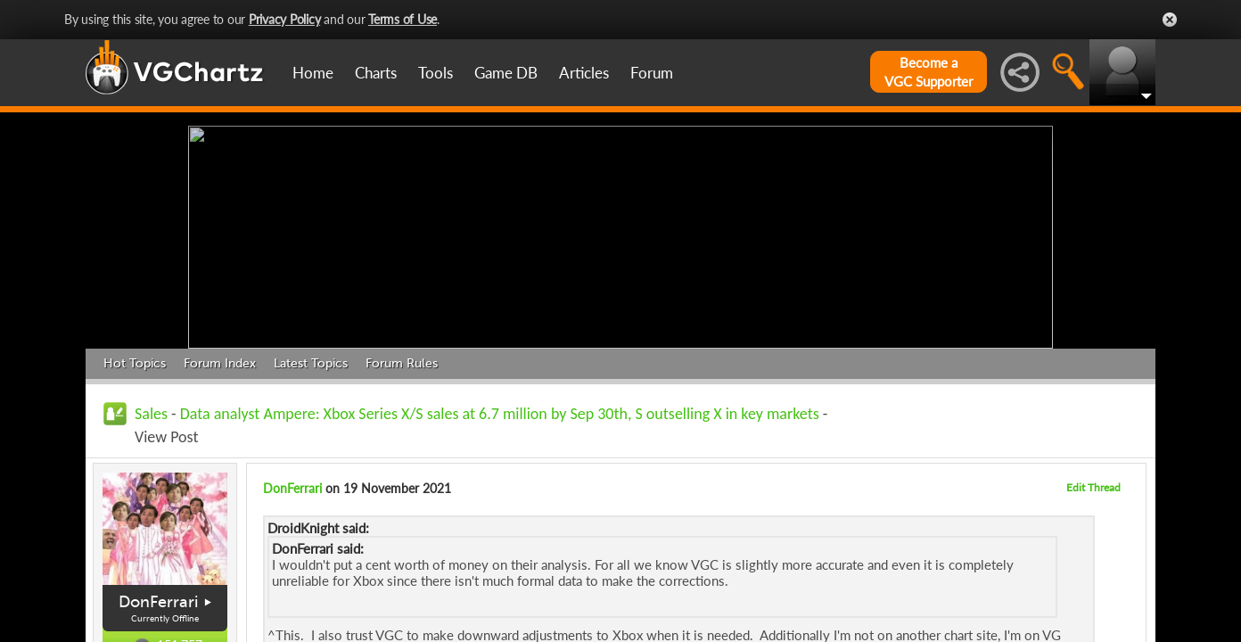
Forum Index (220, 363)
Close (1170, 19)
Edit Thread (1093, 487)
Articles (584, 72)
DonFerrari (158, 602)
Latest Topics (311, 363)
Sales (151, 414)
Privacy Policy (285, 19)
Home (312, 72)
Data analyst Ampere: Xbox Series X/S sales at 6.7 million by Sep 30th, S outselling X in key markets (499, 414)
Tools (435, 72)
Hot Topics (134, 363)
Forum (651, 72)
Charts (376, 72)
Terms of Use (402, 19)
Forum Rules (402, 363)
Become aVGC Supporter (928, 71)
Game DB (506, 72)
